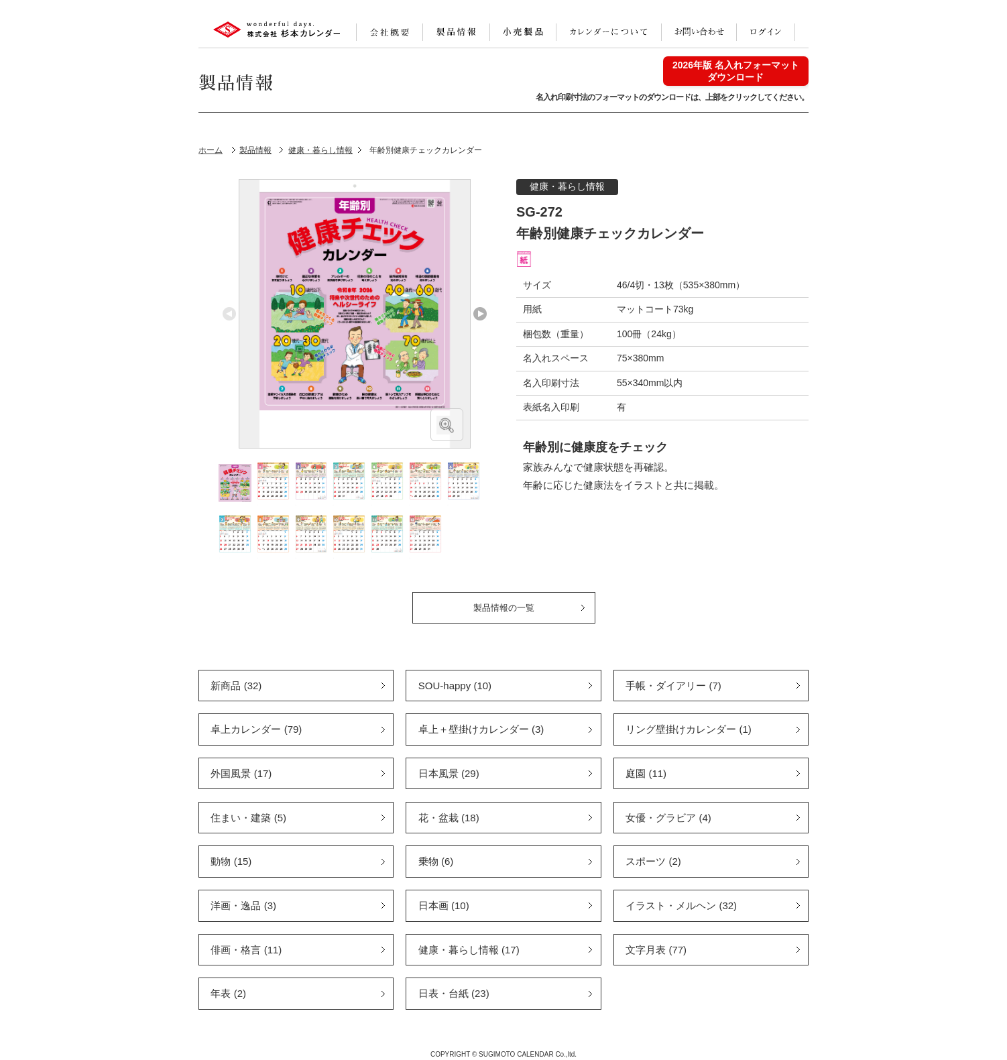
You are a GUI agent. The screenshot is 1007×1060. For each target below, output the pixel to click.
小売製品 (523, 32)
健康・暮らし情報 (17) (469, 949)
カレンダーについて (608, 32)
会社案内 (389, 32)
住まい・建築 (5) (248, 817)
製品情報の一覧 (503, 608)
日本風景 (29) (448, 773)
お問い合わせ (699, 32)
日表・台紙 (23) (453, 993)
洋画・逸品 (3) (243, 905)
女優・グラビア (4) (668, 817)
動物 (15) (231, 861)
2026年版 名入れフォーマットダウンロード (735, 71)
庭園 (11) (646, 773)
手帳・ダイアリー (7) (673, 685)
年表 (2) (228, 993)
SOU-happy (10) (454, 685)
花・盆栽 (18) (448, 817)
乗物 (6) (436, 861)
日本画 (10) (443, 905)
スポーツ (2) (653, 861)
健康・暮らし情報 (567, 186)
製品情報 (456, 32)
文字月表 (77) (656, 949)
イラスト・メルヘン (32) (681, 905)
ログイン (765, 32)
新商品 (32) (236, 685)
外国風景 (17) (241, 773)
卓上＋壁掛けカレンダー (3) (481, 729)
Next (480, 313)
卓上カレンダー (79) (256, 729)
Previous (229, 313)
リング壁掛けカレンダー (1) (689, 729)
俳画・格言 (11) (246, 949)
